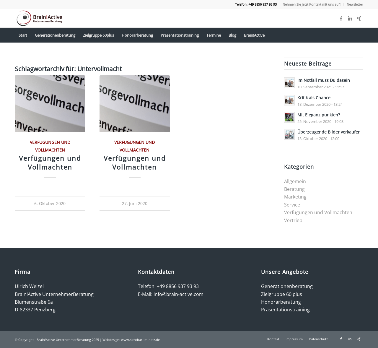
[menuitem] (312, 4)
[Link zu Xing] (358, 18)
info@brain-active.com (178, 294)
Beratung (294, 189)
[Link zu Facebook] (341, 18)
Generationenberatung (287, 286)
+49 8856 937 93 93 (178, 286)
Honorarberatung (281, 302)
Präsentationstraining (285, 309)
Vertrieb (293, 220)
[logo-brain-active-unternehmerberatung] (40, 18)
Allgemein (295, 181)
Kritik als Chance (313, 97)
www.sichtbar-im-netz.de (140, 339)
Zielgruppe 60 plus (281, 294)
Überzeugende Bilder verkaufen (329, 132)
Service (292, 204)
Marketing (295, 196)
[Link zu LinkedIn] (350, 18)
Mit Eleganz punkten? (318, 115)
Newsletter (355, 4)
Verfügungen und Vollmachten (50, 162)
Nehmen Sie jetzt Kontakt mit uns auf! (311, 4)
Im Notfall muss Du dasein (323, 80)
